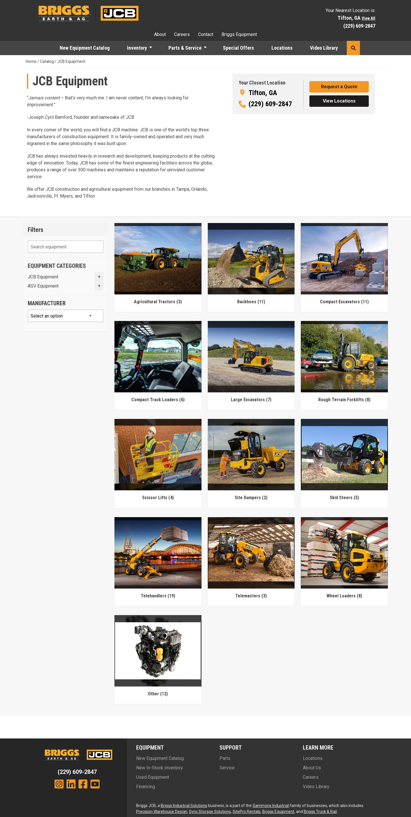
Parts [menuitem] (224, 758)
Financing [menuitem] (145, 786)
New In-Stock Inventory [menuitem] (159, 767)
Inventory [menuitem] (137, 48)
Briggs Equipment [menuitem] (239, 34)
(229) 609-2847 (359, 26)
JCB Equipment (43, 277)
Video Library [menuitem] (324, 48)
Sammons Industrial (271, 805)
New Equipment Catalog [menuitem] (85, 48)
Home (31, 61)
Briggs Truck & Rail (320, 811)
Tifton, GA (263, 93)
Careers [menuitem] (182, 34)
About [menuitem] (160, 34)
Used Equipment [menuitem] (152, 777)
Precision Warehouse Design (161, 811)
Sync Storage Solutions (210, 811)
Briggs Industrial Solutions (184, 805)
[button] (153, 48)
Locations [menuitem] (282, 48)
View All (368, 18)
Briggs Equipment (278, 811)
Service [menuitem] (227, 767)
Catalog (47, 61)
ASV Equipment (43, 286)
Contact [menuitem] (205, 34)
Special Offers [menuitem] (238, 48)
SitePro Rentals (247, 811)
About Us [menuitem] (312, 767)
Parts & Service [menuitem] (185, 48)
